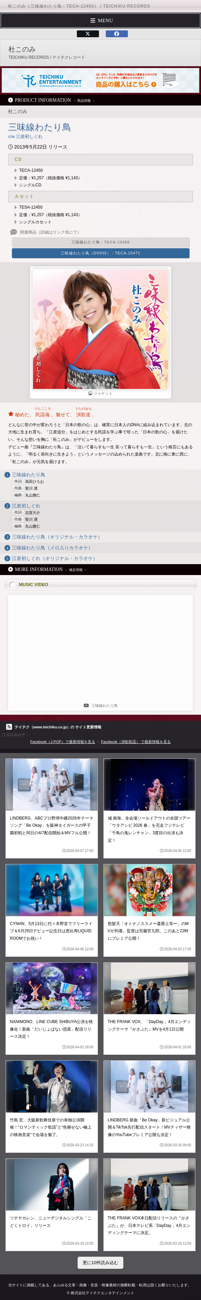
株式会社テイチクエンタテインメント (102, 1293)
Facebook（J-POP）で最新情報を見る (62, 742)
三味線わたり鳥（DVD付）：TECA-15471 (100, 253)
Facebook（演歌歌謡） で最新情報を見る (136, 742)
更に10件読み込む (101, 1262)
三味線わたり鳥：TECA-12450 (100, 242)
